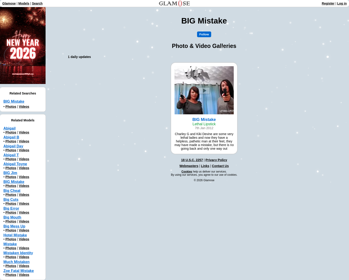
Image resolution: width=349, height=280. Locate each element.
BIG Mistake (13, 101)
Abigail (9, 128)
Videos (24, 106)
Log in (342, 3)
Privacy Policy (216, 160)
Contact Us (220, 166)
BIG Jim (10, 173)
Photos (10, 106)
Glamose (9, 3)
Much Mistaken (16, 262)
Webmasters (189, 166)
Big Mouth (12, 217)
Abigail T (11, 155)
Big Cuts (10, 199)
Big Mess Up (14, 226)
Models (23, 3)
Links (205, 166)
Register (328, 3)
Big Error (11, 208)
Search (37, 3)
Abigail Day (13, 146)
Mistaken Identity (18, 253)
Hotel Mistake (15, 235)
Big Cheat (12, 191)
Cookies (187, 171)
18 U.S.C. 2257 (192, 160)
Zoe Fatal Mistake (18, 271)
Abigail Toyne (15, 164)
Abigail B (11, 137)
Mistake (10, 244)
